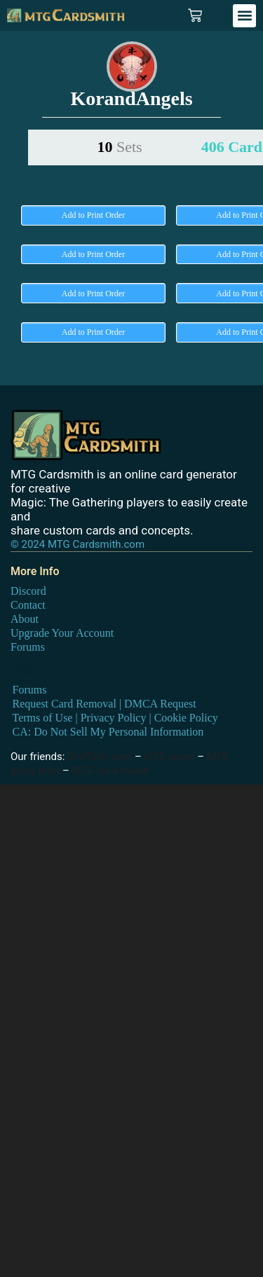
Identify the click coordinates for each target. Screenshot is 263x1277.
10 (119, 147)
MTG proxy (169, 756)
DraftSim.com (99, 756)
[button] (244, 15)
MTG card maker (111, 770)
